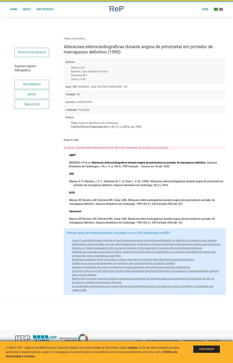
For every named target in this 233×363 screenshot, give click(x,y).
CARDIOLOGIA (84, 102)
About (27, 9)
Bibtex (32, 94)
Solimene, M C (79, 75)
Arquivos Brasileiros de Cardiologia (98, 122)
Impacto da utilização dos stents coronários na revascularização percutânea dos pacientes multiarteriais (131, 267)
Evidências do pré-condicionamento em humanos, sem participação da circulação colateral (123, 263)
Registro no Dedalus (32, 52)
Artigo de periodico (74, 38)
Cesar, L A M (78, 79)
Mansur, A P (77, 67)
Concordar (206, 349)
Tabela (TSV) (32, 104)
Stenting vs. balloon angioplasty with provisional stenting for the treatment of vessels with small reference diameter (137, 248)
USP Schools (45, 9)
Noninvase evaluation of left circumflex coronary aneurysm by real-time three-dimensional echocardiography (133, 259)
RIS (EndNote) (32, 84)
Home (13, 9)
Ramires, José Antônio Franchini (89, 71)
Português (84, 109)
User (205, 9)
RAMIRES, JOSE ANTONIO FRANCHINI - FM (102, 86)
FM (78, 94)
